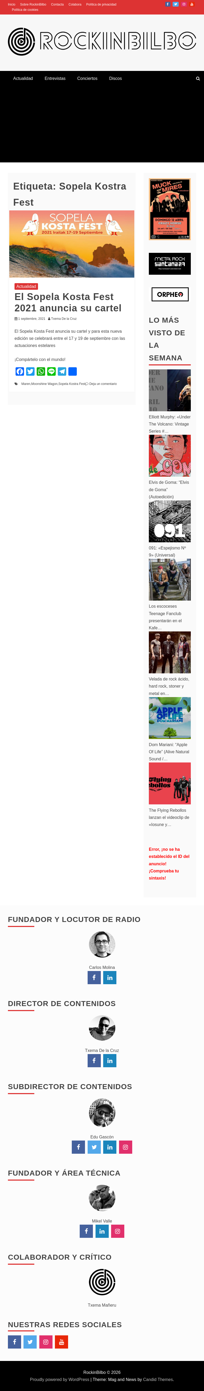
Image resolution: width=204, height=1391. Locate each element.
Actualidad (23, 78)
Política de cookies (25, 10)
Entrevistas (55, 78)
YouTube (192, 4)
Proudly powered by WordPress (60, 1379)
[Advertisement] (102, 125)
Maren (25, 384)
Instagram (184, 4)
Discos (115, 78)
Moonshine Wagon (44, 384)
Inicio (11, 4)
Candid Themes (158, 1379)
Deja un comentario (103, 384)
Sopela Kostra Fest (71, 384)
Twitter (176, 4)
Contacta (57, 4)
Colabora (75, 4)
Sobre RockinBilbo (33, 4)
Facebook (167, 4)
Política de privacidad (101, 4)
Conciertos (87, 78)
